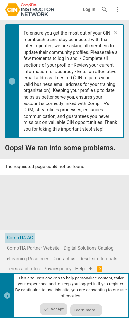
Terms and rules (23, 268)
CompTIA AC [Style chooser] (20, 237)
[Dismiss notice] (115, 33)
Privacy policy (57, 268)
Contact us (64, 258)
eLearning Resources (28, 258)
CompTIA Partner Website (33, 248)
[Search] (104, 10)
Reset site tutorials (98, 258)
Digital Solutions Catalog (89, 248)
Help (80, 268)
